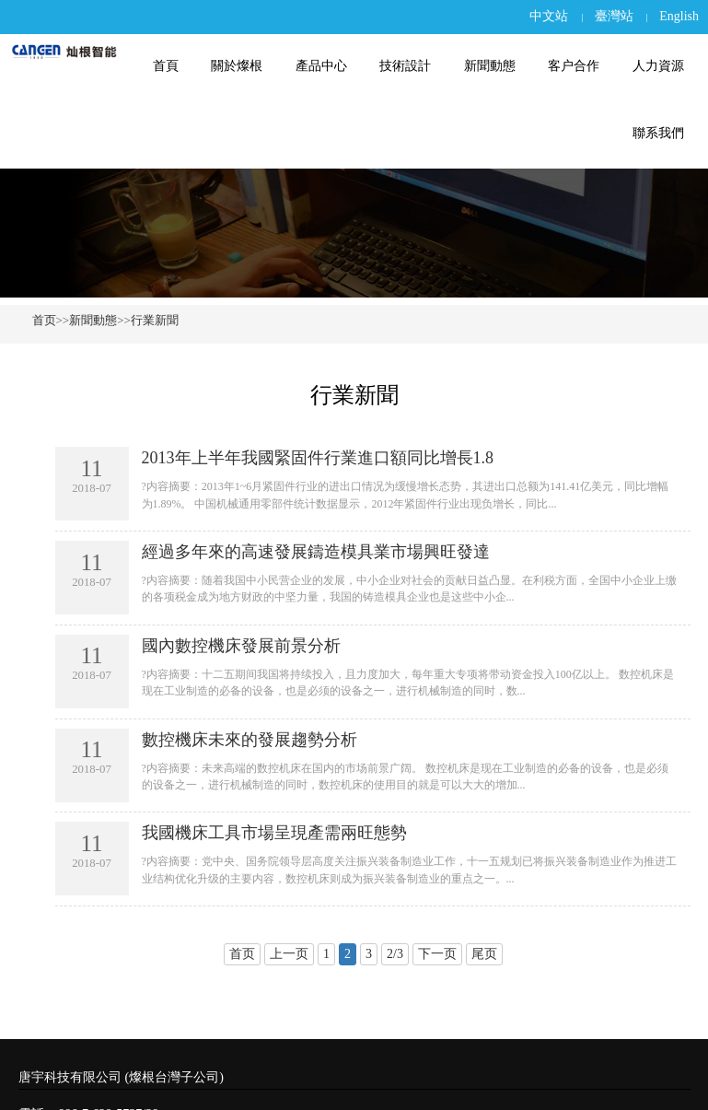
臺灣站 (614, 16)
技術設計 (411, 66)
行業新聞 (155, 320)
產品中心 (328, 66)
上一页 (289, 954)
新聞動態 (493, 66)
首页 (44, 320)
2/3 (395, 954)
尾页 (484, 954)
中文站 (548, 16)
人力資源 (659, 66)
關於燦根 (246, 66)
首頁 (177, 66)
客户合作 (576, 66)
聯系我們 (659, 133)
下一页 (437, 954)
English (679, 16)
